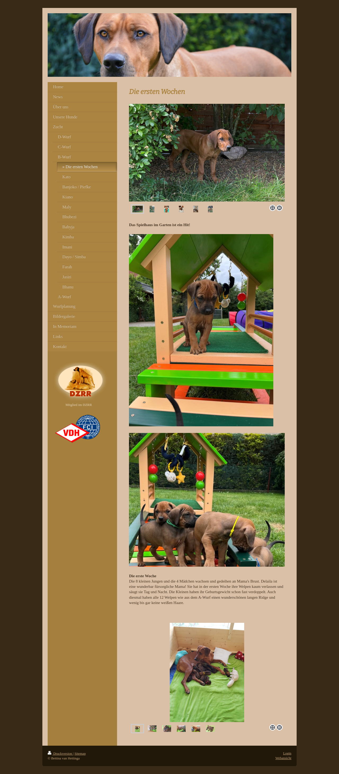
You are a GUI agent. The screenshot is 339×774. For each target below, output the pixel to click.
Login (287, 753)
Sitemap (80, 753)
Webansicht (283, 758)
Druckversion (60, 753)
